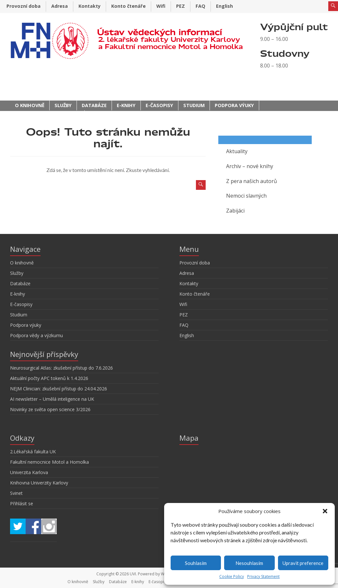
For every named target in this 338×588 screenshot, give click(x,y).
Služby (63, 105)
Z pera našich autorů (251, 181)
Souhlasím (196, 563)
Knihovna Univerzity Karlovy (39, 483)
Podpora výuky (234, 105)
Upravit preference (303, 563)
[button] (325, 511)
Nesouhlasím (249, 563)
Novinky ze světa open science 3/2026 (50, 409)
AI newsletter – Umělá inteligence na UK (52, 399)
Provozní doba (23, 6)
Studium (194, 105)
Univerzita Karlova (29, 472)
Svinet (16, 493)
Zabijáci (235, 210)
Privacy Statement (263, 576)
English (224, 6)
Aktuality (236, 151)
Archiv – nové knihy (249, 166)
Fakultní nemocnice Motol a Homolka (49, 462)
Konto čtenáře (128, 6)
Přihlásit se (21, 503)
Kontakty (89, 6)
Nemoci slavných (246, 195)
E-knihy (126, 105)
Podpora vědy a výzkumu (47, 115)
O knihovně (29, 105)
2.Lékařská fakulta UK (33, 451)
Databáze (94, 105)
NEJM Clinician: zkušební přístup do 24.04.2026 (58, 389)
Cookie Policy (231, 576)
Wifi (160, 6)
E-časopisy (159, 105)
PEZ (180, 6)
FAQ (200, 6)
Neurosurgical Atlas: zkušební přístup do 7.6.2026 (61, 368)
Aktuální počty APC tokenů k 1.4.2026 (49, 378)
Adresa (59, 6)
